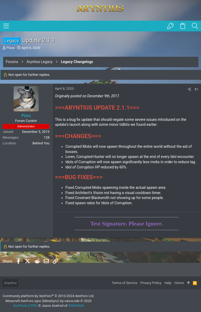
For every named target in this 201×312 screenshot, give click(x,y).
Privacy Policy (150, 283)
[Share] (189, 89)
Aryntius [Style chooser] (10, 283)
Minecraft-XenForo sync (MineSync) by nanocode (48, 301)
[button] (6, 26)
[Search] (195, 26)
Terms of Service (124, 283)
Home (179, 283)
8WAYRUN (76, 306)
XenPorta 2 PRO (25, 306)
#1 (196, 89)
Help (167, 283)
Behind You (40, 143)
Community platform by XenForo (48, 296)
